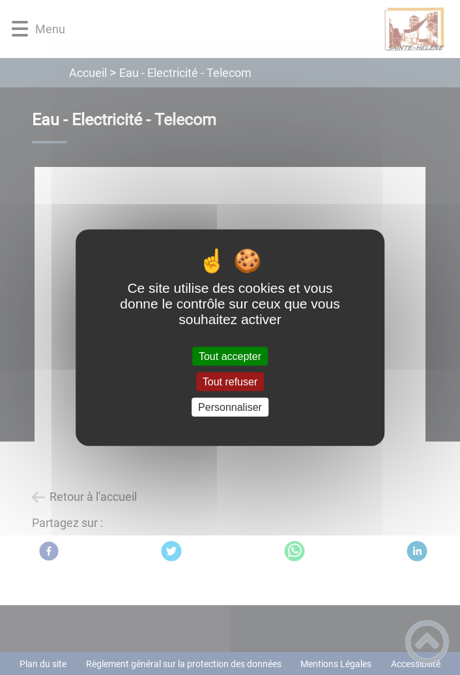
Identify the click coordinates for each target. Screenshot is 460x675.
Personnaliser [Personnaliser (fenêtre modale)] (230, 407)
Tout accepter (230, 355)
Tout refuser (230, 381)
